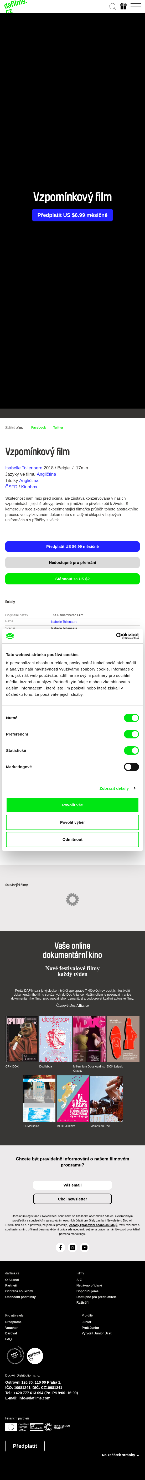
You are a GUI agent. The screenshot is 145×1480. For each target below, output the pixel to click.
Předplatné (13, 1322)
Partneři (11, 1285)
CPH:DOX (12, 1066)
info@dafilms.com (34, 1398)
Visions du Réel (100, 1126)
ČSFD (12, 486)
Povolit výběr (72, 822)
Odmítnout (72, 839)
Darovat (11, 1333)
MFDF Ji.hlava (66, 1126)
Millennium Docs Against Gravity (89, 1068)
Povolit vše (72, 805)
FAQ (8, 1339)
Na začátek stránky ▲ (121, 1455)
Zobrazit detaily (114, 788)
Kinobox (29, 486)
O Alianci (12, 1280)
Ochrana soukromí (19, 1291)
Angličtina (46, 474)
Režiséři (82, 1302)
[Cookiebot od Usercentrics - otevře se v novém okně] (116, 636)
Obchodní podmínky (20, 1297)
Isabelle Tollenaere (23, 467)
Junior (86, 1322)
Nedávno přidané (89, 1285)
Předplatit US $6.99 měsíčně (73, 215)
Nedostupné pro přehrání (72, 562)
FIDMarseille (31, 1126)
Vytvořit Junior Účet (97, 1333)
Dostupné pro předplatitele (96, 1297)
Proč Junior (90, 1328)
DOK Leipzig (115, 1066)
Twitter (58, 427)
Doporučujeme (87, 1291)
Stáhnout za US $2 (72, 579)
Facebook (38, 427)
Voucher (11, 1328)
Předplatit (25, 1446)
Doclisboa (45, 1066)
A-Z (79, 1280)
